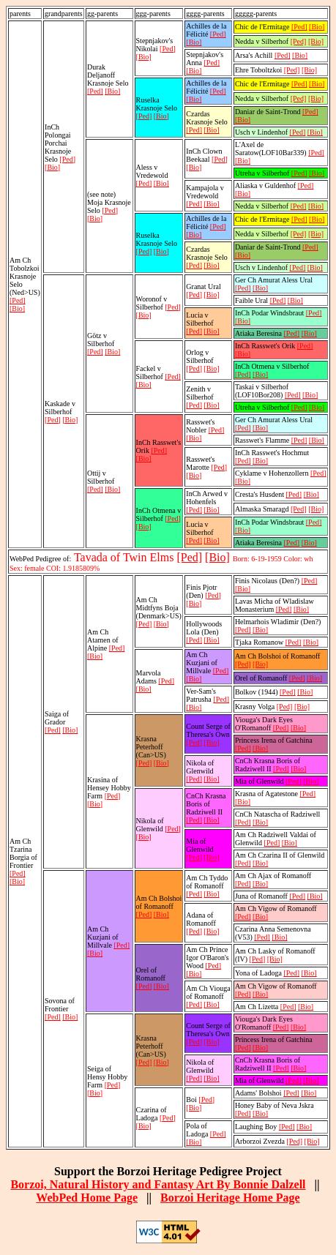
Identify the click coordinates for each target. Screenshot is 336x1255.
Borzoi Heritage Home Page (230, 1197)
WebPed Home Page (87, 1197)
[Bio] (17, 308)
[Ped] (18, 300)
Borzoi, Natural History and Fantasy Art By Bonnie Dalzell (157, 1184)
